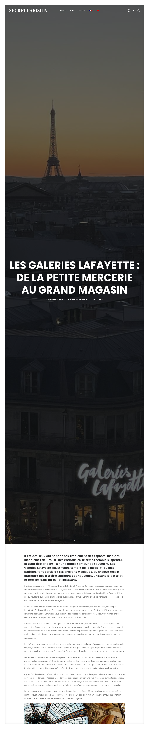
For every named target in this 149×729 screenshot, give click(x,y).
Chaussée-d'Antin (88, 664)
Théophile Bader (99, 669)
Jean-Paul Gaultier (68, 669)
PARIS (63, 10)
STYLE (82, 10)
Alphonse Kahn (39, 664)
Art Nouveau (72, 664)
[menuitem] (63, 10)
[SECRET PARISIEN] (28, 10)
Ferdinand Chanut (50, 669)
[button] (90, 10)
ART (72, 10)
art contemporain (56, 664)
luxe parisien (84, 669)
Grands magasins (79, 130)
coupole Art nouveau (106, 664)
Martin (99, 130)
